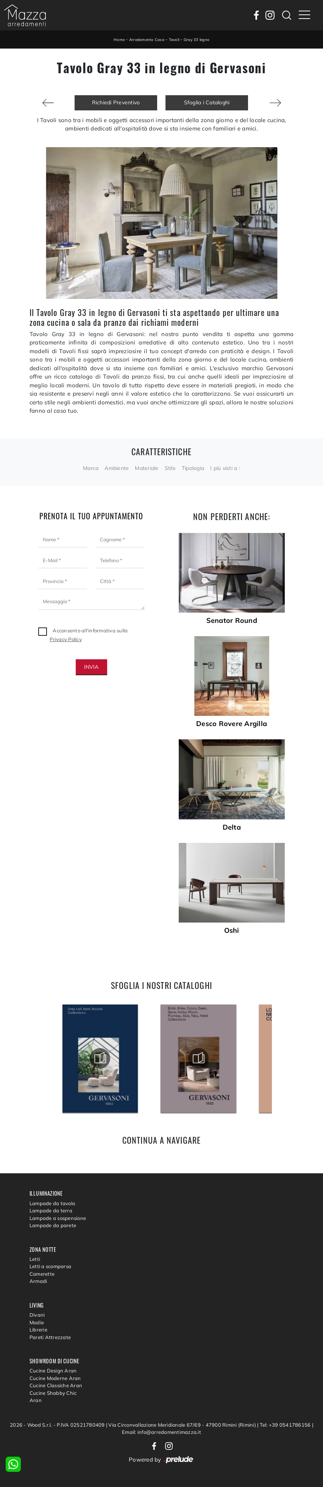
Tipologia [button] (193, 468)
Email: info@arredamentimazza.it (161, 1432)
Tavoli (174, 39)
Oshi (231, 930)
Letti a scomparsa (50, 1266)
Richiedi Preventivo (116, 102)
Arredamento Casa (146, 39)
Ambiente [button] (117, 468)
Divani (37, 1315)
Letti (35, 1259)
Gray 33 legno (196, 39)
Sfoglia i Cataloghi (207, 102)
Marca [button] (90, 468)
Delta (232, 827)
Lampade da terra (51, 1210)
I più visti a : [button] (225, 468)
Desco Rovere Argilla (231, 724)
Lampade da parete (53, 1225)
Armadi (38, 1281)
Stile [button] (170, 468)
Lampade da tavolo (52, 1203)
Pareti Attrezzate (50, 1337)
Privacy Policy (66, 639)
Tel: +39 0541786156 (286, 1425)
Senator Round (231, 620)
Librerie (38, 1330)
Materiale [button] (146, 468)
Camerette (42, 1274)
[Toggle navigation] (304, 15)
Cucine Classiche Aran (56, 1385)
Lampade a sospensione (58, 1218)
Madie (37, 1322)
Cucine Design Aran (53, 1371)
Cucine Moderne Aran (55, 1378)
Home (119, 39)
